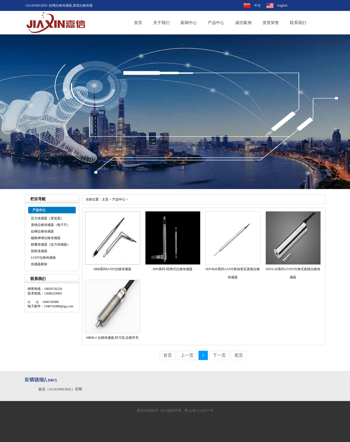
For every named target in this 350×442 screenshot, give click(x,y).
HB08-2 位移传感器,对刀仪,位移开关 (112, 338)
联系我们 (298, 22)
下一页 (219, 355)
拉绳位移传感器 (42, 231)
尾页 (238, 355)
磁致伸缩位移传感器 (45, 238)
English (282, 5)
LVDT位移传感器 (43, 258)
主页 (105, 199)
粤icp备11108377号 (198, 410)
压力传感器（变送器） (47, 218)
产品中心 (216, 22)
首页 (138, 22)
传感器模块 (39, 264)
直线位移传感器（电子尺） (50, 225)
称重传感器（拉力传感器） (50, 244)
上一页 (187, 355)
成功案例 (243, 22)
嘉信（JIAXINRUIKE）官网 (60, 389)
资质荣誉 (270, 22)
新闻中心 (188, 22)
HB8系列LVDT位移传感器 (112, 269)
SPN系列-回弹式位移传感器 (172, 269)
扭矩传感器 (39, 251)
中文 (257, 5)
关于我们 (161, 22)
